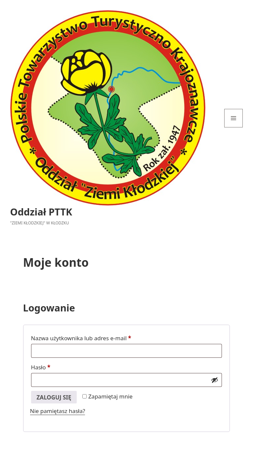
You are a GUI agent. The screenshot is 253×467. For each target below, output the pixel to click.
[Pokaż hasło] (214, 380)
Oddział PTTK (41, 211)
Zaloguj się (54, 397)
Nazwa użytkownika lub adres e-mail (96, 337)
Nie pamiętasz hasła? (57, 411)
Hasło (55, 366)
